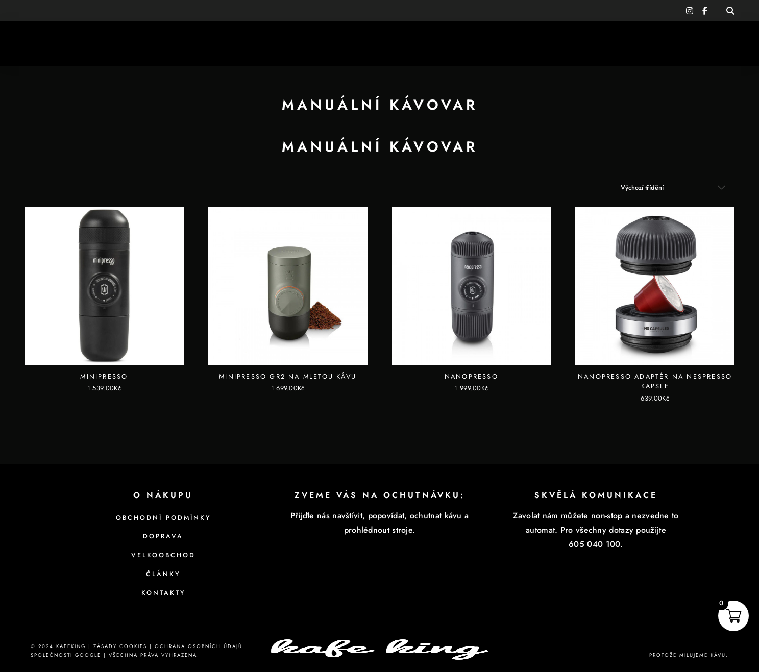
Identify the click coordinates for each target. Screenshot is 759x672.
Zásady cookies (120, 646)
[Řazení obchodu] (673, 187)
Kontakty (163, 593)
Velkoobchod (163, 555)
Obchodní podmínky (163, 517)
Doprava (163, 536)
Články (163, 574)
